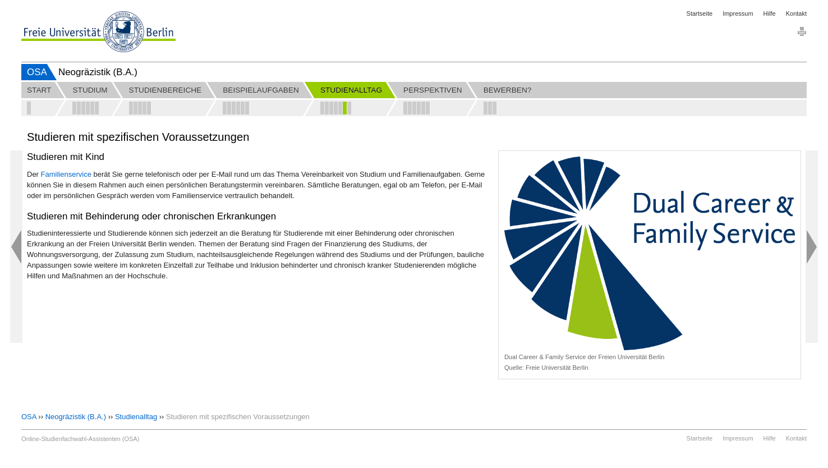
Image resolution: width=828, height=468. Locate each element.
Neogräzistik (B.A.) (75, 416)
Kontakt (796, 13)
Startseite (699, 13)
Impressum (738, 13)
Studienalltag (136, 416)
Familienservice (66, 174)
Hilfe (769, 13)
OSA (37, 72)
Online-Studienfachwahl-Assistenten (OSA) (80, 438)
